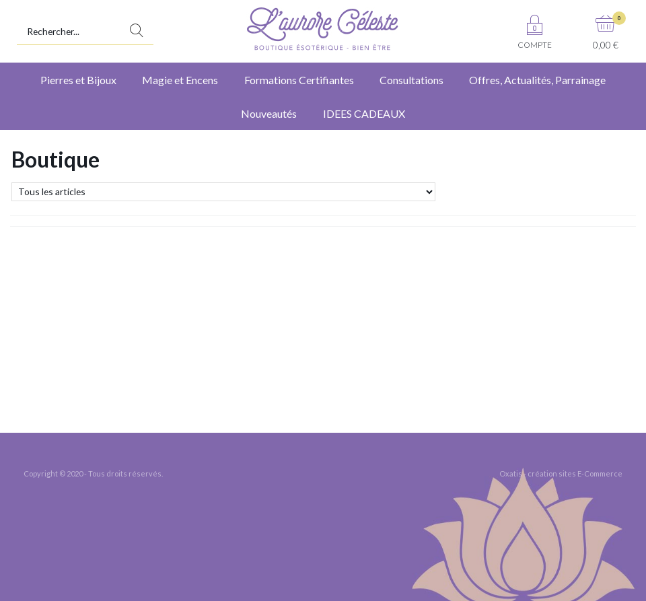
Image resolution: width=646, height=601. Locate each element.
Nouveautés (269, 113)
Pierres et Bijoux (78, 79)
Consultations (411, 79)
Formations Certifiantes (299, 79)
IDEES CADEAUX (364, 113)
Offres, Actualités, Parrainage (537, 79)
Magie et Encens (180, 79)
